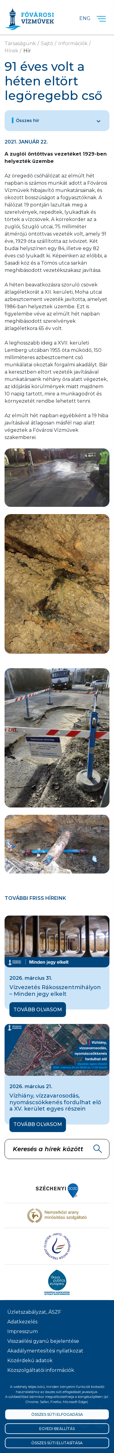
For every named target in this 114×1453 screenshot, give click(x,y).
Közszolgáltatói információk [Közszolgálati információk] (40, 1370)
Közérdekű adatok (30, 1360)
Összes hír (27, 120)
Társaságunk (20, 43)
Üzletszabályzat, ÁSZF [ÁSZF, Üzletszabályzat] (34, 1312)
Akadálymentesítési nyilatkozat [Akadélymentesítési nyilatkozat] (45, 1351)
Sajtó (47, 43)
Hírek (11, 51)
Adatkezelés (22, 1322)
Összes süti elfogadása (57, 1414)
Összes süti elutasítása (57, 1443)
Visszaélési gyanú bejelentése (43, 1341)
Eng (85, 18)
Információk (73, 43)
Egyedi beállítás (57, 1428)
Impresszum (22, 1331)
